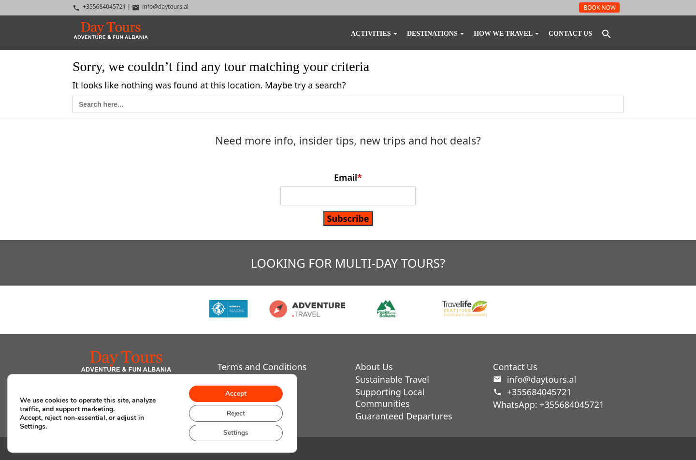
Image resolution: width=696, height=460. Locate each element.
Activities (374, 33)
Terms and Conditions (262, 367)
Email (348, 177)
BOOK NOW (599, 7)
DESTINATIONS (435, 33)
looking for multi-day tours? (348, 263)
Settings (234, 432)
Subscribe (348, 218)
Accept (234, 391)
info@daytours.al (534, 379)
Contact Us (570, 33)
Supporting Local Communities (389, 397)
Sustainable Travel (392, 379)
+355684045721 (532, 392)
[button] (606, 35)
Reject (234, 412)
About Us (374, 367)
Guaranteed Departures (403, 416)
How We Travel (506, 33)
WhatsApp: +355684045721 (548, 404)
